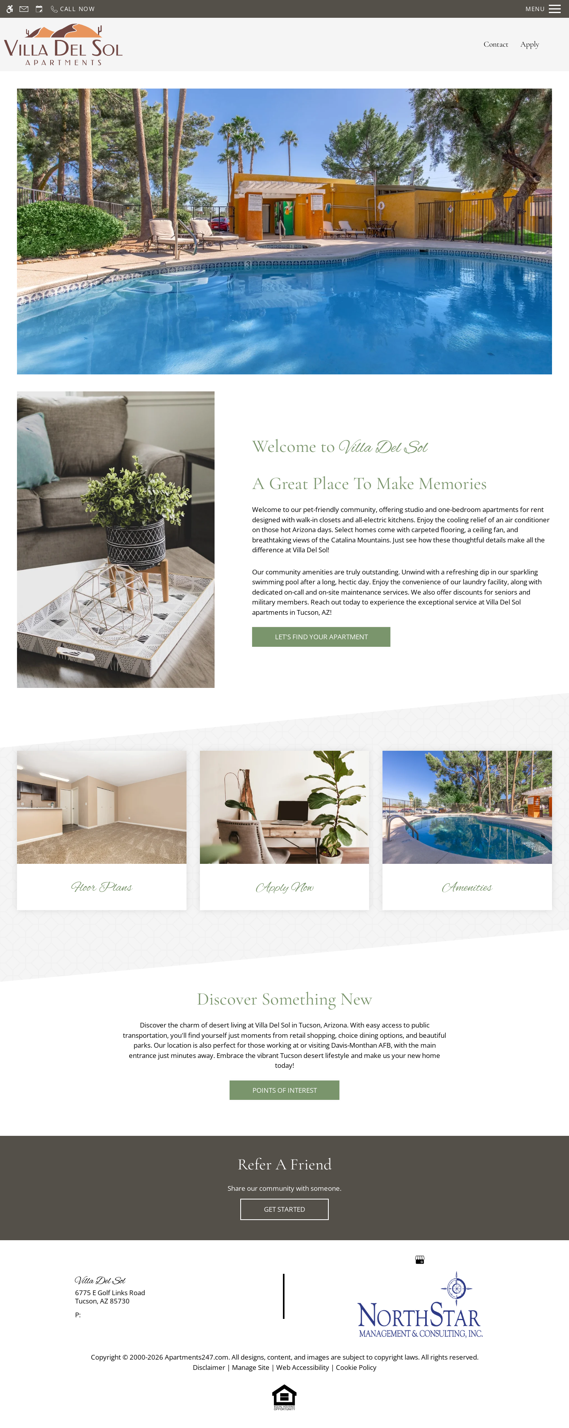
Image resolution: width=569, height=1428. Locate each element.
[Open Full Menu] (543, 9)
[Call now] (72, 9)
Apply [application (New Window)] (529, 44)
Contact (496, 44)
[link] (142, 1297)
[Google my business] (420, 1259)
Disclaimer (209, 1367)
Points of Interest (284, 1090)
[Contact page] (24, 9)
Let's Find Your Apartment (321, 636)
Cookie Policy (356, 1367)
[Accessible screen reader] (10, 9)
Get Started (284, 1209)
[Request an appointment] (39, 9)
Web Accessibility (302, 1367)
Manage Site (250, 1367)
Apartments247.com (196, 1357)
